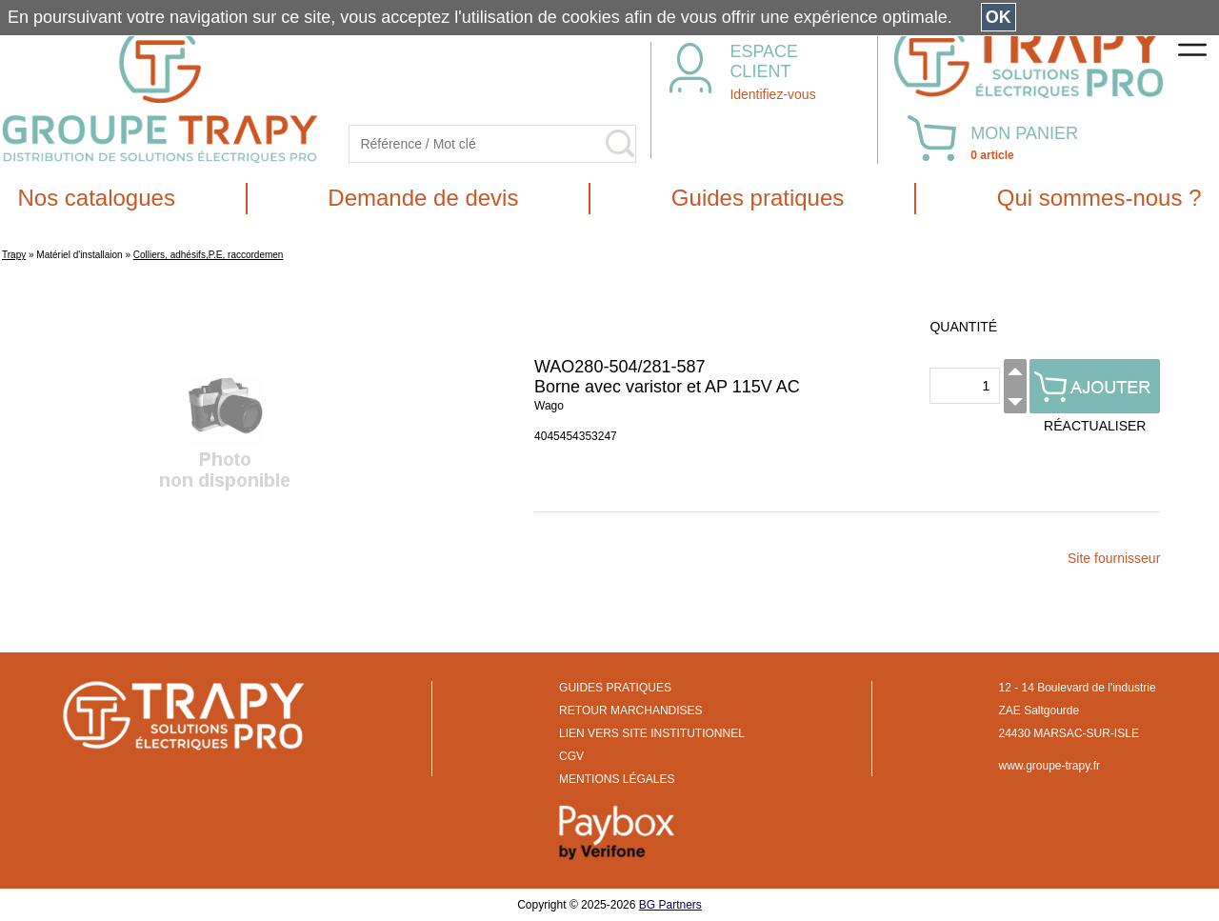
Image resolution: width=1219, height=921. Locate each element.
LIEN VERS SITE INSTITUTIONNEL (652, 733)
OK (998, 17)
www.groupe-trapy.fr (1049, 765)
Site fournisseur (1114, 558)
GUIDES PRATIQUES (615, 687)
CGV (571, 756)
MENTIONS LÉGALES (616, 779)
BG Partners (670, 904)
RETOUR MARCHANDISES (630, 710)
